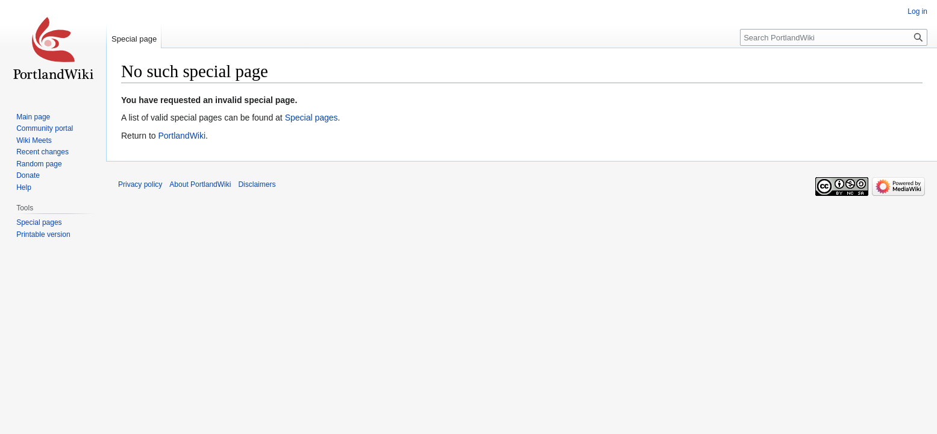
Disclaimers (256, 184)
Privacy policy (140, 184)
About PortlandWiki (200, 184)
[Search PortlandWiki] (833, 37)
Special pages (311, 117)
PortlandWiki (181, 135)
